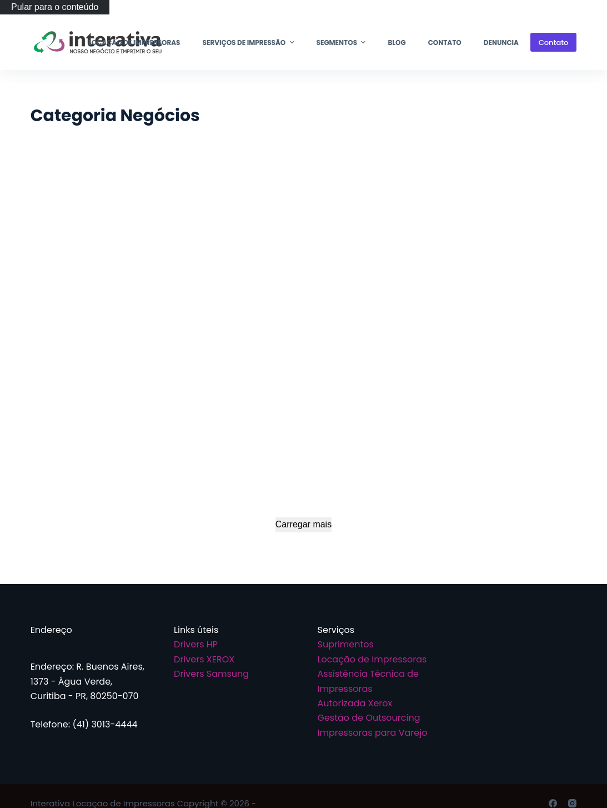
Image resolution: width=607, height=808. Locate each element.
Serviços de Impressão (250, 42)
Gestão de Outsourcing (369, 717)
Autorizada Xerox (355, 703)
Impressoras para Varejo (373, 732)
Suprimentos (346, 644)
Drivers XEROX (204, 659)
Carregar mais (303, 524)
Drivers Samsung (211, 673)
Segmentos (343, 42)
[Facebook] (553, 803)
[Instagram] (572, 803)
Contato (444, 42)
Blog (396, 42)
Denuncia (501, 42)
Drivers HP (196, 644)
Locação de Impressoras (134, 42)
